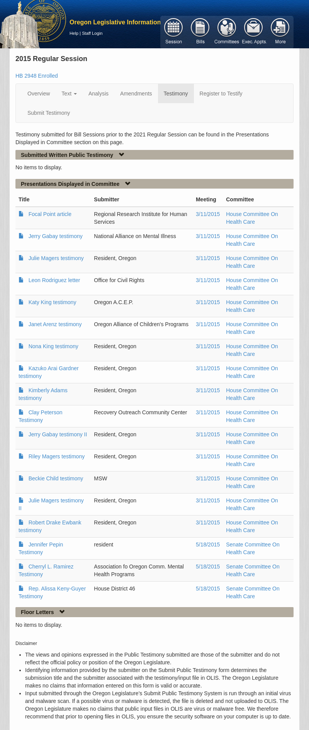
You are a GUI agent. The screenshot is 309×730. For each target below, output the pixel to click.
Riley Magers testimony (57, 456)
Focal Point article (50, 214)
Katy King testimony (52, 302)
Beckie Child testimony (56, 478)
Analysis (98, 93)
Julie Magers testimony (56, 258)
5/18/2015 (208, 544)
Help (74, 33)
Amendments (136, 93)
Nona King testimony (53, 346)
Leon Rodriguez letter (54, 280)
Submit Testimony (48, 113)
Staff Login (92, 33)
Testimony (176, 93)
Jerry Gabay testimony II (58, 434)
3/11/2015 (208, 214)
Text (69, 93)
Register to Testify (221, 93)
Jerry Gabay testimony (56, 236)
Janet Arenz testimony (55, 324)
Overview (38, 93)
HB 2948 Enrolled (36, 76)
